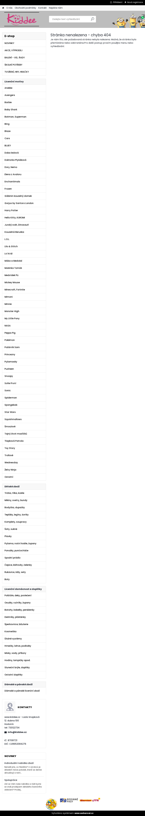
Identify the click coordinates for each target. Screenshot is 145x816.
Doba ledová (12, 152)
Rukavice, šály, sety (15, 572)
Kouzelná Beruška (14, 232)
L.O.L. (7, 239)
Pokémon (10, 340)
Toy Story (10, 448)
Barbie (8, 102)
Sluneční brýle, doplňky (17, 667)
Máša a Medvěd (13, 260)
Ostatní (9, 476)
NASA (8, 325)
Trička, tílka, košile (14, 493)
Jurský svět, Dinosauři (17, 224)
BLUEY (8, 145)
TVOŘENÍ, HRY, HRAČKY (17, 71)
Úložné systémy (13, 638)
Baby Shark (11, 109)
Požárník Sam (12, 347)
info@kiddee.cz (17, 732)
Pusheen (9, 368)
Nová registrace (135, 2)
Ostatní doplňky (14, 674)
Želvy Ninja (10, 469)
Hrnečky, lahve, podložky (18, 645)
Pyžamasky (11, 361)
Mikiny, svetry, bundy (16, 500)
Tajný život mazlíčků (16, 433)
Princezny (10, 354)
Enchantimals (12, 181)
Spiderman (11, 397)
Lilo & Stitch (11, 246)
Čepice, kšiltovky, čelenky (18, 564)
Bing (7, 123)
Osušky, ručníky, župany (18, 602)
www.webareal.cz (83, 813)
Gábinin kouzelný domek (18, 196)
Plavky (8, 536)
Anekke (8, 87)
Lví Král (8, 253)
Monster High (12, 311)
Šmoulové (10, 426)
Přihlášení (117, 2)
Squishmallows (13, 419)
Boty (7, 579)
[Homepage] (3, 8)
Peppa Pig (10, 332)
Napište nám (56, 7)
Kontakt (42, 7)
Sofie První (10, 383)
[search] (92, 20)
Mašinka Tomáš (13, 268)
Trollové (9, 455)
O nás (9, 7)
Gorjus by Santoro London (19, 203)
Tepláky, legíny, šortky (17, 514)
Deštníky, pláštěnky (15, 617)
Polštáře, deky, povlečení (18, 595)
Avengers (10, 95)
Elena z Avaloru (13, 174)
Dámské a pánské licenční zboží (22, 690)
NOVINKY (9, 43)
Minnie (8, 304)
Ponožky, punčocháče (16, 550)
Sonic (8, 390)
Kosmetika (10, 631)
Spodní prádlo (12, 557)
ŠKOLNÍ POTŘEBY (13, 64)
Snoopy (9, 376)
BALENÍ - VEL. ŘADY (15, 57)
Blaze (7, 131)
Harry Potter (11, 210)
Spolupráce (10, 780)
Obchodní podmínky (25, 7)
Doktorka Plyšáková (15, 159)
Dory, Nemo (11, 167)
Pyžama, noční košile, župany (20, 543)
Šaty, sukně (11, 529)
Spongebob (11, 404)
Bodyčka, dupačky (15, 507)
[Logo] (21, 19)
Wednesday (11, 462)
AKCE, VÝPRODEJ (14, 50)
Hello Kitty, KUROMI (15, 217)
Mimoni (9, 296)
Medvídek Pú (11, 275)
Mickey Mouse (12, 282)
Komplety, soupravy (16, 521)
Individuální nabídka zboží (19, 763)
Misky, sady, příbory (15, 653)
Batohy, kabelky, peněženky (19, 609)
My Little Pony (12, 318)
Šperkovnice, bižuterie (16, 624)
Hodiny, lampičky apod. (17, 660)
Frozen (8, 188)
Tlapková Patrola (14, 440)
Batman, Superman (15, 116)
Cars (7, 138)
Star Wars (10, 412)
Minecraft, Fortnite (15, 289)
